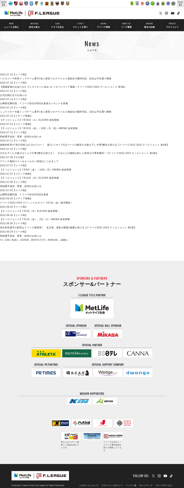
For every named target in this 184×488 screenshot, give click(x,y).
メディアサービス (163, 477)
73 (44, 236)
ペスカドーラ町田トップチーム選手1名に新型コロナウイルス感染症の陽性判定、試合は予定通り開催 (55, 75)
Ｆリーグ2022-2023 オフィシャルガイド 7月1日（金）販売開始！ (36, 199)
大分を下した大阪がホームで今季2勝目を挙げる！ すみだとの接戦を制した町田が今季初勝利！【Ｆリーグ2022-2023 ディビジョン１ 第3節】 (79, 149)
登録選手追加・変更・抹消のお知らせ (21, 132)
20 (24, 236)
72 (41, 236)
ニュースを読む (11, 25)
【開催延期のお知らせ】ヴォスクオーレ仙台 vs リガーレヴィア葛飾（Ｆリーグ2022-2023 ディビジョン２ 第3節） (63, 83)
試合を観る (34, 25)
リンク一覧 (131, 477)
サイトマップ (145, 477)
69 (32, 236)
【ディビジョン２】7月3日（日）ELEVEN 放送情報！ (30, 207)
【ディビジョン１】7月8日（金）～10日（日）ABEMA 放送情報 (35, 166)
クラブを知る (57, 25)
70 (35, 236)
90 (52, 236)
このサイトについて (88, 477)
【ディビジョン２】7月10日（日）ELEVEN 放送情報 (29, 174)
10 (21, 236)
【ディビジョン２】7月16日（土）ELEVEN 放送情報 (29, 116)
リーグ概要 (126, 25)
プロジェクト (172, 25)
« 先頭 (13, 236)
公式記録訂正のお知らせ (13, 91)
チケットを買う (80, 25)
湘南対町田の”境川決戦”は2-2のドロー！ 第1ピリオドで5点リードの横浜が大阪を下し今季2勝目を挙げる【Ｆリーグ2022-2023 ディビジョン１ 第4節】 (84, 141)
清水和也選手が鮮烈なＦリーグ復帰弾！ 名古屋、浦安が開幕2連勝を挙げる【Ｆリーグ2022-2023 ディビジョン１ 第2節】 (68, 224)
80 (49, 236)
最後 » (65, 236)
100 (55, 236)
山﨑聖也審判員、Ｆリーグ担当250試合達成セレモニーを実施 (34, 99)
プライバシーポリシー (112, 477)
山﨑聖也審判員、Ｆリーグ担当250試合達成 (24, 190)
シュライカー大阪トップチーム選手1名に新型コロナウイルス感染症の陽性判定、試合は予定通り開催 (55, 108)
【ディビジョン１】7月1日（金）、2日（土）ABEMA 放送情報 (35, 215)
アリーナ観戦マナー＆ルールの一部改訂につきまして (29, 157)
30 (27, 236)
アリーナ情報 (103, 25)
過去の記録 (149, 25)
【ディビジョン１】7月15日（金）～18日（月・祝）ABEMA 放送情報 (39, 124)
